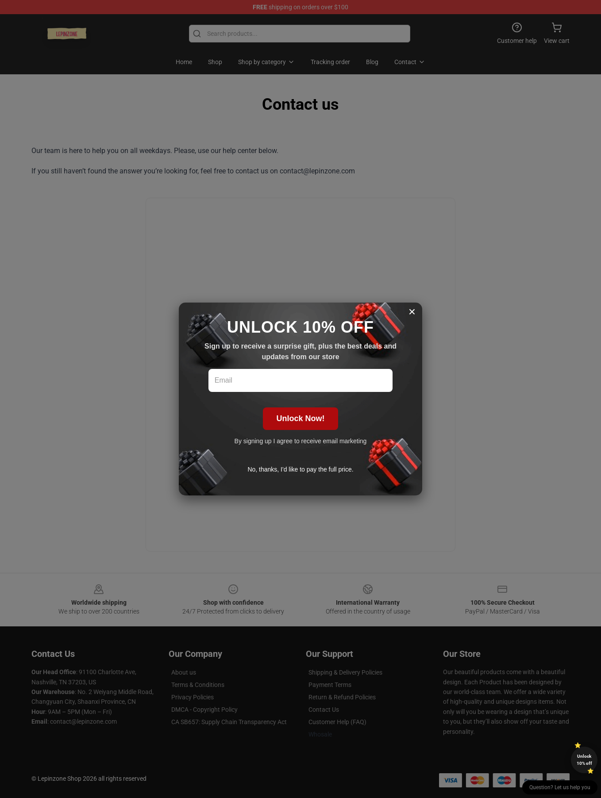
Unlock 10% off (584, 760)
